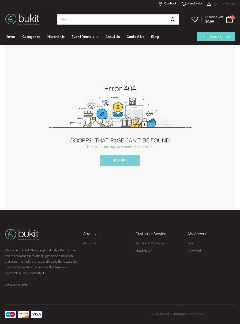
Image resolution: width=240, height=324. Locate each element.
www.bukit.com (16, 285)
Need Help (192, 3)
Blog (155, 37)
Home (10, 37)
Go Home (120, 160)
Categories (31, 37)
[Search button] (173, 19)
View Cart (194, 250)
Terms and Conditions (150, 243)
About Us (112, 37)
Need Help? (143, 250)
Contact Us (135, 37)
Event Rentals (82, 37)
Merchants (55, 37)
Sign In (192, 243)
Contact (167, 3)
